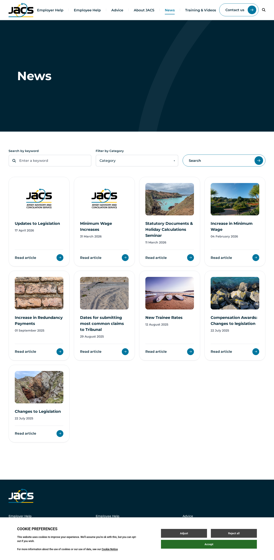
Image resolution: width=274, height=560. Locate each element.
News (170, 10)
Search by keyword (24, 151)
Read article (39, 257)
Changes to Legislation (38, 411)
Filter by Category (110, 151)
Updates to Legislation (37, 223)
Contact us (240, 10)
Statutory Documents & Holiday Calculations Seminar (169, 229)
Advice (117, 10)
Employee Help (87, 10)
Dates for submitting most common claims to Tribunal (102, 323)
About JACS (144, 10)
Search (226, 160)
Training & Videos (200, 10)
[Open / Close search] (263, 9)
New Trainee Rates (164, 317)
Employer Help (50, 10)
